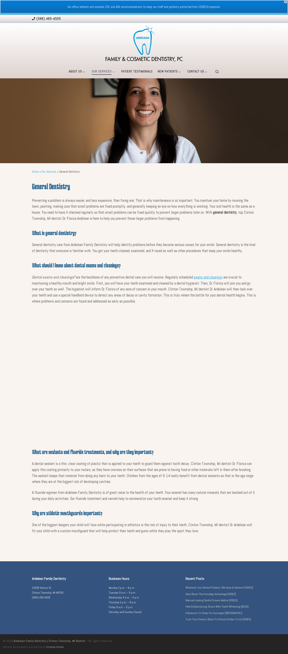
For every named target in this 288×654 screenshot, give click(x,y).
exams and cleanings (208, 277)
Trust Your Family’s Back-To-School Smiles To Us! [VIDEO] (218, 619)
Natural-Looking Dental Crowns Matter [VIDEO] (211, 600)
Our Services (49, 171)
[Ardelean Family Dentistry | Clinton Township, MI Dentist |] (144, 43)
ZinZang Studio (55, 647)
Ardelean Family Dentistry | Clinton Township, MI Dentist (49, 641)
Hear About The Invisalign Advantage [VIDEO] (211, 594)
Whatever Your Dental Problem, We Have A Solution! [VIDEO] (219, 587)
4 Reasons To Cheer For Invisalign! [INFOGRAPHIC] (214, 613)
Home (35, 171)
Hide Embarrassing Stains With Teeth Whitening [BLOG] (217, 606)
